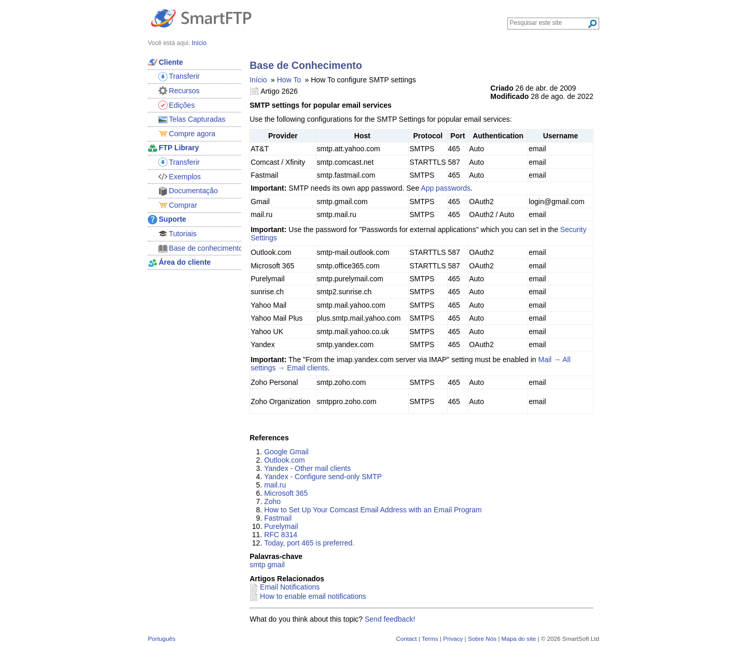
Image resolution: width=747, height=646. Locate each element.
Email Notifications (290, 587)
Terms (430, 638)
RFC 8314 (280, 534)
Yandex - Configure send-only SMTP (323, 476)
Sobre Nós (482, 638)
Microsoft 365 (286, 493)
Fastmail (278, 518)
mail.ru (275, 485)
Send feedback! (390, 619)
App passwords (446, 188)
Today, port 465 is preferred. (309, 543)
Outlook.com (284, 460)
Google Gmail (286, 452)
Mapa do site (518, 638)
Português (161, 638)
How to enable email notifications (313, 596)
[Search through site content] (548, 22)
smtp (257, 565)
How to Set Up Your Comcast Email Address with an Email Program (372, 510)
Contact (406, 638)
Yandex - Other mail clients (307, 468)
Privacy (453, 638)
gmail (275, 565)
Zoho (272, 501)
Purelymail (281, 526)
